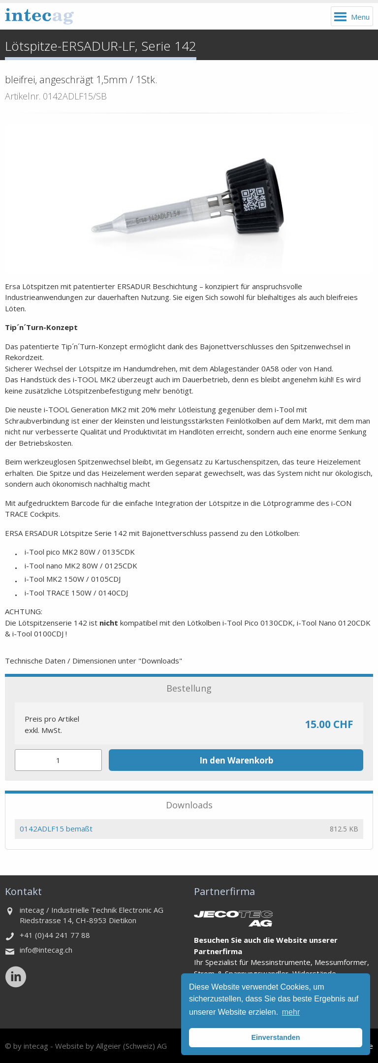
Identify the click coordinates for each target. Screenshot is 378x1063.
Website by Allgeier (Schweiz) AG (111, 1046)
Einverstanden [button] (275, 1037)
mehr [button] (291, 1012)
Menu (360, 17)
